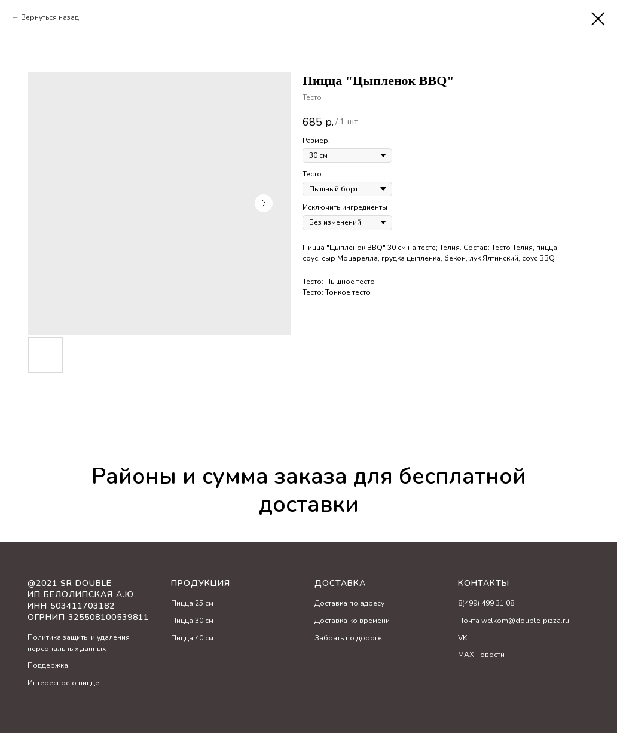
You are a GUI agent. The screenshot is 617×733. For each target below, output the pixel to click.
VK (462, 638)
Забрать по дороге (348, 638)
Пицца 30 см (192, 620)
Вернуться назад (50, 17)
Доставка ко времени (352, 620)
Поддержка (48, 665)
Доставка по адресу (349, 603)
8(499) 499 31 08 (486, 603)
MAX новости (481, 654)
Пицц (180, 603)
